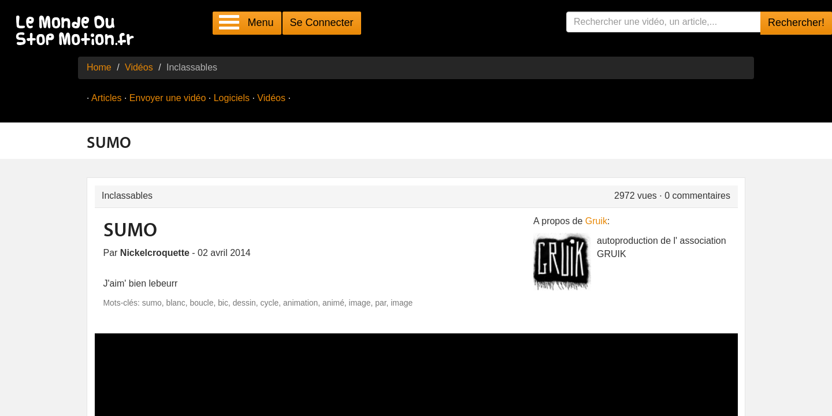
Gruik (596, 221)
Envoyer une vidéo (167, 98)
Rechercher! (796, 22)
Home (99, 67)
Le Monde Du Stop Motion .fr (78, 31)
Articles (106, 98)
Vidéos (139, 67)
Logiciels (232, 98)
